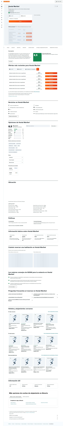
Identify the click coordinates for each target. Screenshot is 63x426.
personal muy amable (12, 143)
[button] (2, 1)
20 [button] (22, 32)
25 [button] (18, 34)
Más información (37, 91)
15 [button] (27, 29)
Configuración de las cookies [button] (12, 96)
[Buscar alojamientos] (1, 7)
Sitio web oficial (11, 11)
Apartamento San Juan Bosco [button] (38, 307)
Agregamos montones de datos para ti (33, 400)
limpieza (15, 145)
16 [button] (37, 29)
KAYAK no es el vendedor (33, 399)
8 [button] (27, 27)
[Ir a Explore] (1, 13)
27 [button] (22, 34)
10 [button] (15, 29)
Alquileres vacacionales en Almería (31, 387)
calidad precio (11, 145)
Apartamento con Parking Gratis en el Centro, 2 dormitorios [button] (14, 351)
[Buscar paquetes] (1, 11)
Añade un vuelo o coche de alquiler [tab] (15, 380)
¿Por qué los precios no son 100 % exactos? (33, 402)
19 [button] (20, 32)
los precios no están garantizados (30, 396)
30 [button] (29, 34)
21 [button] (25, 32)
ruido (16, 147)
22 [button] (27, 32)
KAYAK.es (9, 407)
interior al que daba (12, 147)
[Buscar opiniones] (39, 126)
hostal (18, 145)
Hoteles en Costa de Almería (38, 407)
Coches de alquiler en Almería (30, 386)
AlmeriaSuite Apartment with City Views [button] (14, 308)
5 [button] (20, 27)
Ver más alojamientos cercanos (53, 295)
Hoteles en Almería (13, 387)
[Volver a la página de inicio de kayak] (6, 1)
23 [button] (29, 32)
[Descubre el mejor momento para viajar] (1, 17)
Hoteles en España (23, 407)
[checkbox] (13, 169)
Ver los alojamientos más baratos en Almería (51, 317)
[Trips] (1, 22)
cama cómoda (18, 143)
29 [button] (27, 34)
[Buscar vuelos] (1, 4)
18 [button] (18, 32)
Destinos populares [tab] (26, 380)
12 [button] (20, 29)
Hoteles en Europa (17, 407)
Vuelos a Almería (13, 386)
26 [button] (20, 34)
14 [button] (25, 29)
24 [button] (15, 34)
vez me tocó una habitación (13, 152)
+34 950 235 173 (11, 10)
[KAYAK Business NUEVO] (1, 20)
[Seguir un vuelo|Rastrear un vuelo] (1, 15)
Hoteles (13, 407)
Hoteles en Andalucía (30, 407)
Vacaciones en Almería (44, 386)
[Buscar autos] (1, 9)
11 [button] (18, 29)
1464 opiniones (17, 12)
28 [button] (25, 34)
